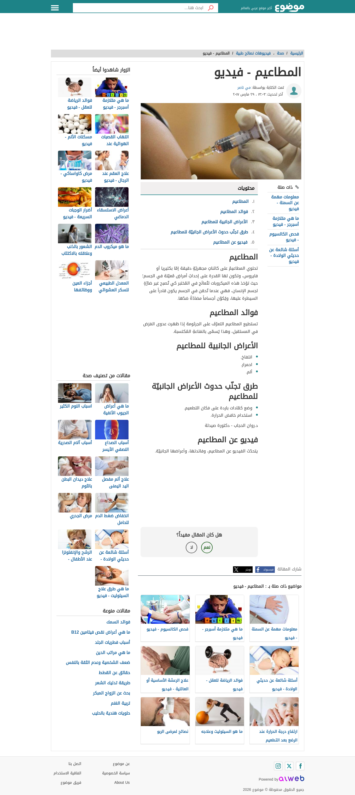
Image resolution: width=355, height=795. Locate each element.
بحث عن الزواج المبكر (111, 693)
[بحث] (210, 8)
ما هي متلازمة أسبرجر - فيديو (285, 221)
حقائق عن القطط (114, 673)
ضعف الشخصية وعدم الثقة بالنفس (98, 663)
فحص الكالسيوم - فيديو (284, 237)
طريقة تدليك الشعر (112, 683)
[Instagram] (278, 766)
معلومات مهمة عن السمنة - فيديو (285, 203)
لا (191, 547)
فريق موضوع (71, 782)
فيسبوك (268, 569)
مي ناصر (244, 87)
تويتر (248, 569)
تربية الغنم (120, 703)
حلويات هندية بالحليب (111, 713)
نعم (206, 547)
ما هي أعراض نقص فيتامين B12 (100, 632)
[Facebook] (300, 766)
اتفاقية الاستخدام (67, 773)
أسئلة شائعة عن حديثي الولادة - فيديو (284, 256)
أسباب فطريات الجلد (112, 642)
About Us (122, 782)
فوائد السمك (118, 622)
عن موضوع (121, 763)
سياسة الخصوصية (116, 773)
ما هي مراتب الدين (113, 653)
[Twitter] (289, 766)
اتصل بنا (74, 763)
